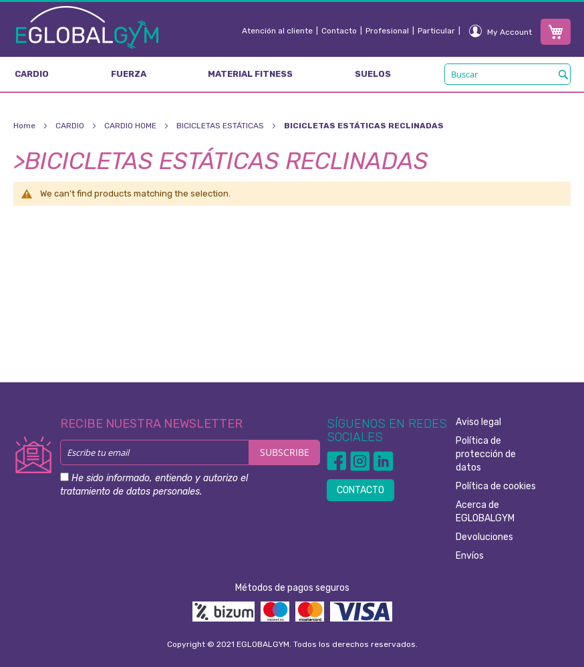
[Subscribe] (284, 452)
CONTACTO (360, 490)
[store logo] (87, 26)
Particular (436, 30)
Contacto (339, 30)
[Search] (563, 74)
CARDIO (70, 125)
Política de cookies (496, 486)
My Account (509, 32)
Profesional (387, 30)
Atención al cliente (277, 30)
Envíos (470, 555)
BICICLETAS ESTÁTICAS (221, 125)
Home (25, 125)
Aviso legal (478, 422)
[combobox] (507, 74)
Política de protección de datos (486, 454)
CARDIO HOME (131, 125)
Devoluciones (484, 537)
